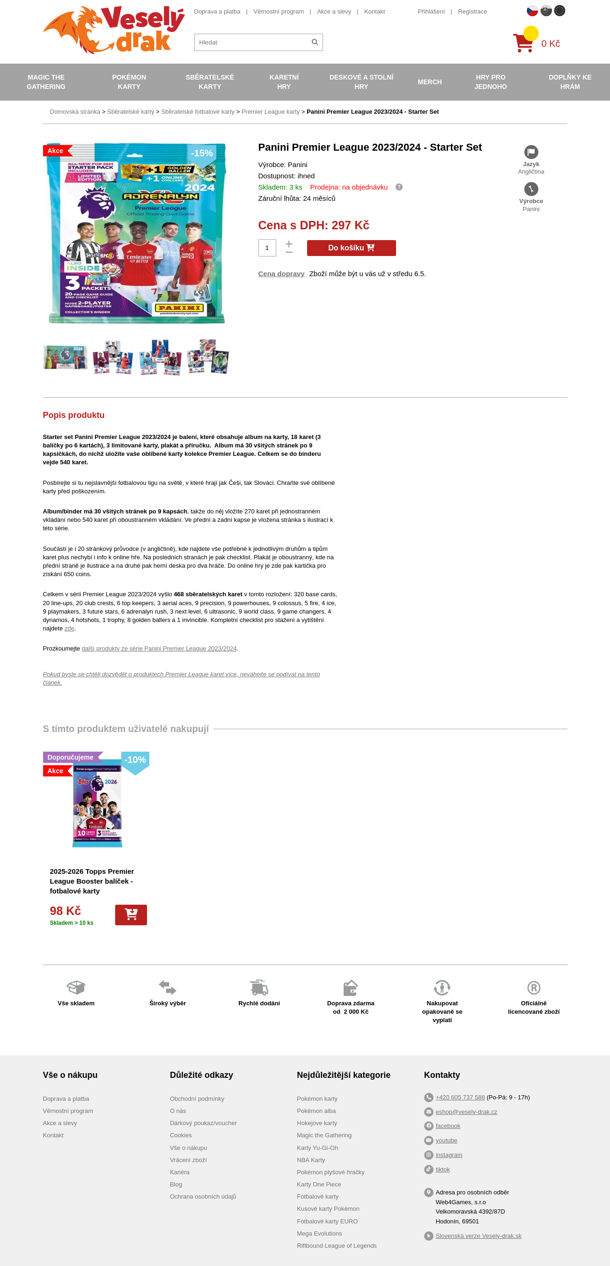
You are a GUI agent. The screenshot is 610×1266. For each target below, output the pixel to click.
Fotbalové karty (317, 1196)
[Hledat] (315, 42)
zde (69, 628)
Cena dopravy (281, 274)
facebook (448, 1125)
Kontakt (374, 11)
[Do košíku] (131, 915)
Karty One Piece (319, 1184)
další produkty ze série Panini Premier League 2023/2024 (159, 648)
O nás (178, 1110)
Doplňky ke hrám (570, 81)
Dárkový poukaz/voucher (203, 1123)
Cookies (181, 1135)
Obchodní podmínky (197, 1098)
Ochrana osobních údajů (203, 1196)
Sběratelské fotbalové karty (198, 111)
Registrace (472, 11)
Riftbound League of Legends (337, 1245)
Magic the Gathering (46, 81)
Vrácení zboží (188, 1160)
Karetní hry (284, 81)
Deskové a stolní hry (361, 81)
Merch (430, 82)
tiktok (443, 1169)
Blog (176, 1184)
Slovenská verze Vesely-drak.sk (479, 1235)
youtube (446, 1140)
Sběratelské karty (210, 81)
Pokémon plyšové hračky (331, 1172)
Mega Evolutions (319, 1233)
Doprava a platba (217, 11)
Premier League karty (271, 111)
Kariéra (180, 1172)
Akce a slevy (334, 11)
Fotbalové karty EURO (327, 1221)
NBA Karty (311, 1160)
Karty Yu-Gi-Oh (317, 1147)
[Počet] (267, 247)
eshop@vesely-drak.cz (467, 1111)
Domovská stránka (75, 111)
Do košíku (351, 248)
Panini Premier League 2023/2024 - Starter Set (373, 111)
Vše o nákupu (188, 1147)
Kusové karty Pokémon (328, 1208)
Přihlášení (431, 11)
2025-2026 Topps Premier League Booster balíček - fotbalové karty (92, 881)
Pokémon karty (129, 81)
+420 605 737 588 (460, 1097)
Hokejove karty (317, 1123)
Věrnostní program (279, 11)
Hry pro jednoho (491, 81)
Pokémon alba (316, 1110)
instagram (449, 1154)
